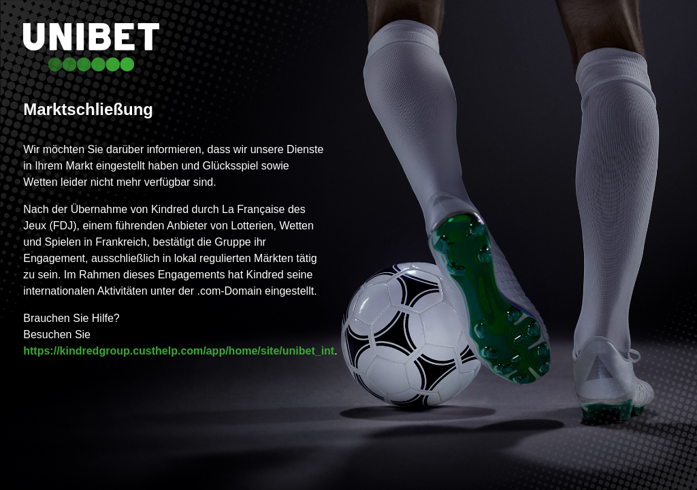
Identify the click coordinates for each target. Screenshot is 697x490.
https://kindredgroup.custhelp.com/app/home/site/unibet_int (178, 351)
